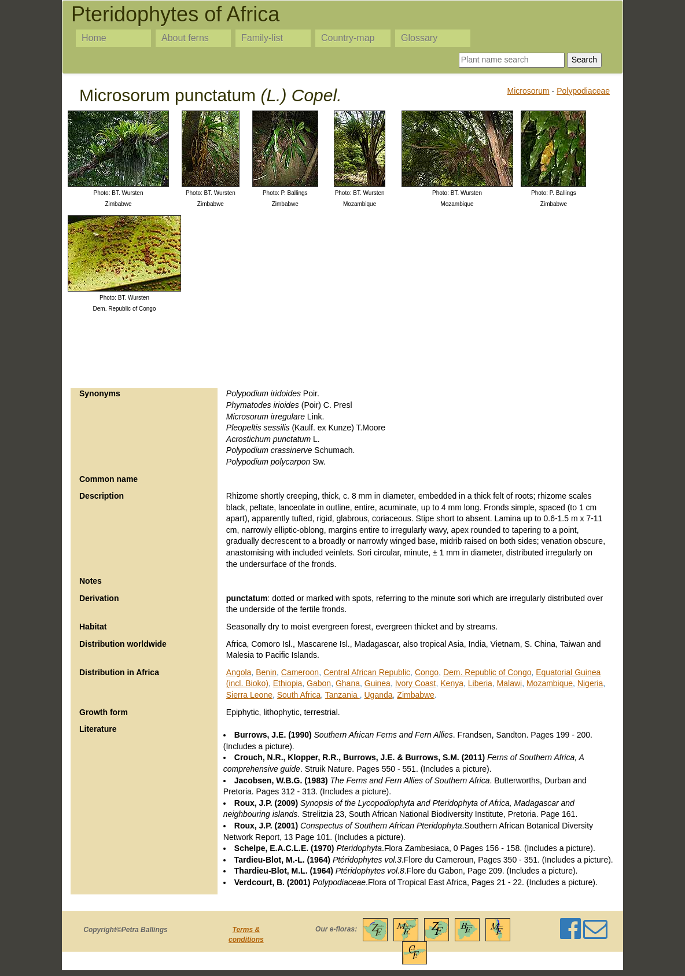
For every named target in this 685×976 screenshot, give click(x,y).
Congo (427, 672)
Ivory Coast (415, 683)
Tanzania (342, 694)
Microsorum (528, 90)
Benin (266, 672)
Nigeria (590, 683)
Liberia (480, 683)
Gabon (319, 683)
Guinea (377, 683)
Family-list (262, 38)
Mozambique (549, 683)
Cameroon (300, 672)
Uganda (378, 694)
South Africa (299, 694)
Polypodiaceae (583, 90)
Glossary (419, 38)
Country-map (347, 38)
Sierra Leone (249, 694)
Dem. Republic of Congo (487, 672)
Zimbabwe (415, 694)
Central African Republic (366, 672)
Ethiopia (288, 683)
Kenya (451, 683)
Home (94, 38)
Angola (239, 672)
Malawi (509, 683)
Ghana (348, 683)
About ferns (185, 38)
